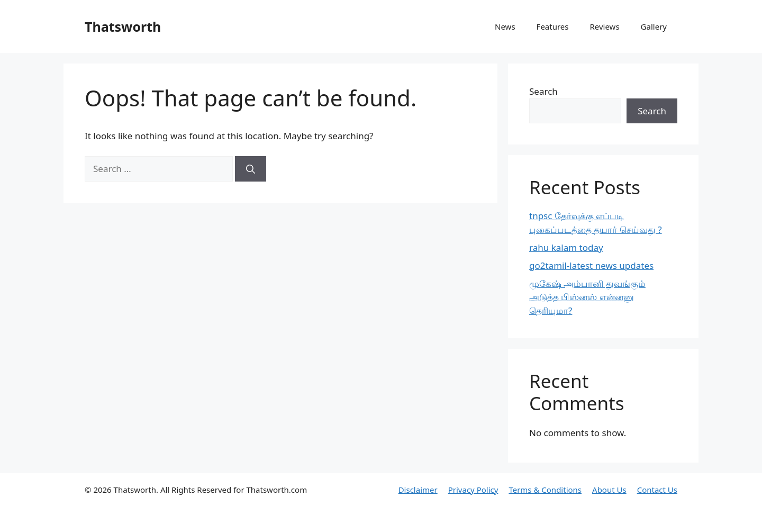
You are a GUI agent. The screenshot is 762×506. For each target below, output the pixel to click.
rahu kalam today (566, 247)
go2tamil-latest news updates (591, 265)
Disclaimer (418, 489)
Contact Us (657, 489)
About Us (609, 489)
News (505, 26)
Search (543, 91)
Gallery (654, 26)
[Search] (250, 169)
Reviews (604, 26)
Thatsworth (123, 26)
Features (553, 26)
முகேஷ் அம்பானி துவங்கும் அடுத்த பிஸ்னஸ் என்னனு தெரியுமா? (587, 297)
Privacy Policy (473, 489)
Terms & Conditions (545, 489)
